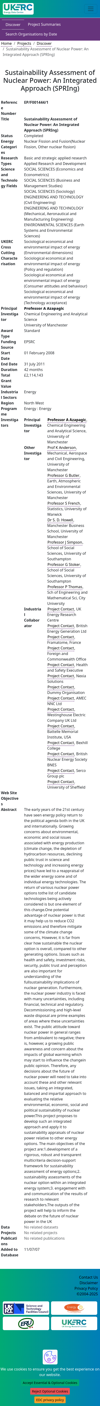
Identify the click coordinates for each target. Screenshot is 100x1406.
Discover (13, 24)
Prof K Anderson (62, 447)
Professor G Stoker (64, 564)
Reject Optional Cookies (50, 1391)
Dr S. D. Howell (60, 519)
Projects (24, 43)
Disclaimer (89, 1282)
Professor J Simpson (65, 542)
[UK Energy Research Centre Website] (74, 1323)
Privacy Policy (86, 1288)
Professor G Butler (64, 475)
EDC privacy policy (50, 1400)
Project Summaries (44, 24)
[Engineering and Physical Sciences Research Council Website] (74, 1307)
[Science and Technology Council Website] (26, 1307)
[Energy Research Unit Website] (26, 1323)
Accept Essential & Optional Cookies (50, 1382)
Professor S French (64, 503)
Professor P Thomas (65, 586)
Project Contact (61, 609)
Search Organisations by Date (31, 34)
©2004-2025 (87, 1293)
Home (6, 43)
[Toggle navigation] (90, 8)
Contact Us (88, 1277)
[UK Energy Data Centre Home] (18, 9)
